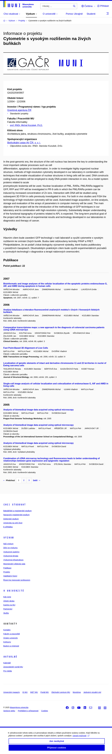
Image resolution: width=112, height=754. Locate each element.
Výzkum (8, 537)
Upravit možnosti (81, 737)
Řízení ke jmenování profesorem (16, 580)
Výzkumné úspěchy (11, 552)
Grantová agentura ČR (19, 110)
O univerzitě (13, 590)
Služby (6, 613)
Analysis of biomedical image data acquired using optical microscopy (38, 410)
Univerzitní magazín (11, 692)
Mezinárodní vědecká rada (14, 564)
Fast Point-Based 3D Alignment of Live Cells (25, 348)
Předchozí (9, 480)
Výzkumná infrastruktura (13, 560)
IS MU (25, 692)
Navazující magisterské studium (16, 515)
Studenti (91, 14)
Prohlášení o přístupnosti (28, 711)
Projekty (6, 572)
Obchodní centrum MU (60, 692)
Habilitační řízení (10, 576)
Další (36, 480)
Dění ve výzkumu (10, 548)
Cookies (44, 711)
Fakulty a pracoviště (11, 634)
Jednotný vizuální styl (92, 692)
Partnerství (7, 609)
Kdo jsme (7, 597)
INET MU (34, 692)
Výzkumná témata (10, 556)
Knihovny (7, 642)
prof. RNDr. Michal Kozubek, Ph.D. (26, 125)
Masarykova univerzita (19, 707)
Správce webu (9, 711)
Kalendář (7, 663)
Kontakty (6, 630)
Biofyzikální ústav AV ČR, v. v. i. (24, 142)
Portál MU (44, 692)
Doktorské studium (11, 519)
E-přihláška (8, 527)
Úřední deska (8, 601)
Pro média (7, 671)
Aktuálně (10, 656)
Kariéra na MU (9, 605)
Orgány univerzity (10, 638)
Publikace (7, 568)
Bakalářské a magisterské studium (17, 511)
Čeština (86, 6)
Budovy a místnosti (11, 646)
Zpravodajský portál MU (13, 667)
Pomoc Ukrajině (74, 14)
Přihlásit (103, 6)
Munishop (77, 692)
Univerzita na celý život (12, 523)
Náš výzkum (8, 544)
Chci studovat (14, 504)
